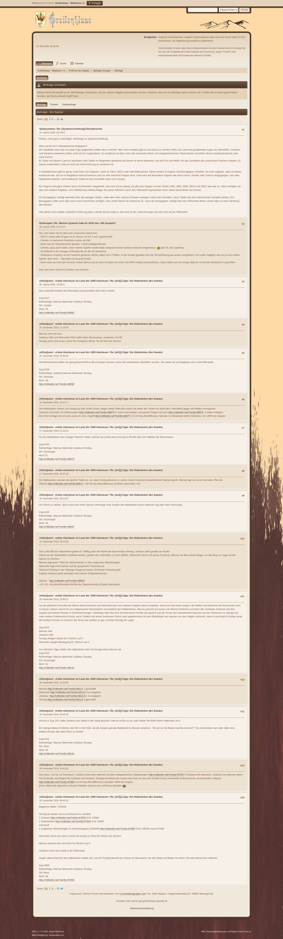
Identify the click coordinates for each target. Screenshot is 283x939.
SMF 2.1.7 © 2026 (40, 931)
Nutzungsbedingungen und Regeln (222, 931)
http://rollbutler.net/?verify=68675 (97, 412)
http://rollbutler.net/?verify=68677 (112, 416)
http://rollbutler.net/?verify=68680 (56, 384)
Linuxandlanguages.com (133, 893)
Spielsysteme (47, 128)
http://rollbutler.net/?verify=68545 (67, 580)
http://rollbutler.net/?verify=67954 (73, 821)
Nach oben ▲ (245, 931)
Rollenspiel (45, 223)
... (55, 119)
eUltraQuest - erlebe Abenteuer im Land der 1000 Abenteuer (73, 280)
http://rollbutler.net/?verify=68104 (56, 753)
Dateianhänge (69, 104)
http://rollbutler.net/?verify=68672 (56, 459)
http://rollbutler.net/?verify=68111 (65, 688)
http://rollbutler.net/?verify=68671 (65, 483)
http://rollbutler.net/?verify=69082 (56, 312)
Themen (54, 104)
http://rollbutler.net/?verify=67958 (56, 782)
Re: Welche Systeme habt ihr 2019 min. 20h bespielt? (85, 223)
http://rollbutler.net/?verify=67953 (68, 817)
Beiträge (41, 104)
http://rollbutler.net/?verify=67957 (166, 774)
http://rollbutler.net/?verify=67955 (117, 828)
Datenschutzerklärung (142, 908)
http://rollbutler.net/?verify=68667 (56, 526)
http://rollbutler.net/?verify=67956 (56, 880)
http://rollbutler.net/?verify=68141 (56, 667)
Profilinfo (42, 78)
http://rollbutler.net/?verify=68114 (65, 699)
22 (58, 119)
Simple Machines (56, 931)
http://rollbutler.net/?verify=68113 (67, 696)
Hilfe (203, 931)
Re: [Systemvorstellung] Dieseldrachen (79, 128)
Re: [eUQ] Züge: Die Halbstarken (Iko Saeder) (136, 280)
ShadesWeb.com (56, 935)
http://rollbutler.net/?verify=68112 (68, 692)
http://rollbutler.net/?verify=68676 (186, 412)
